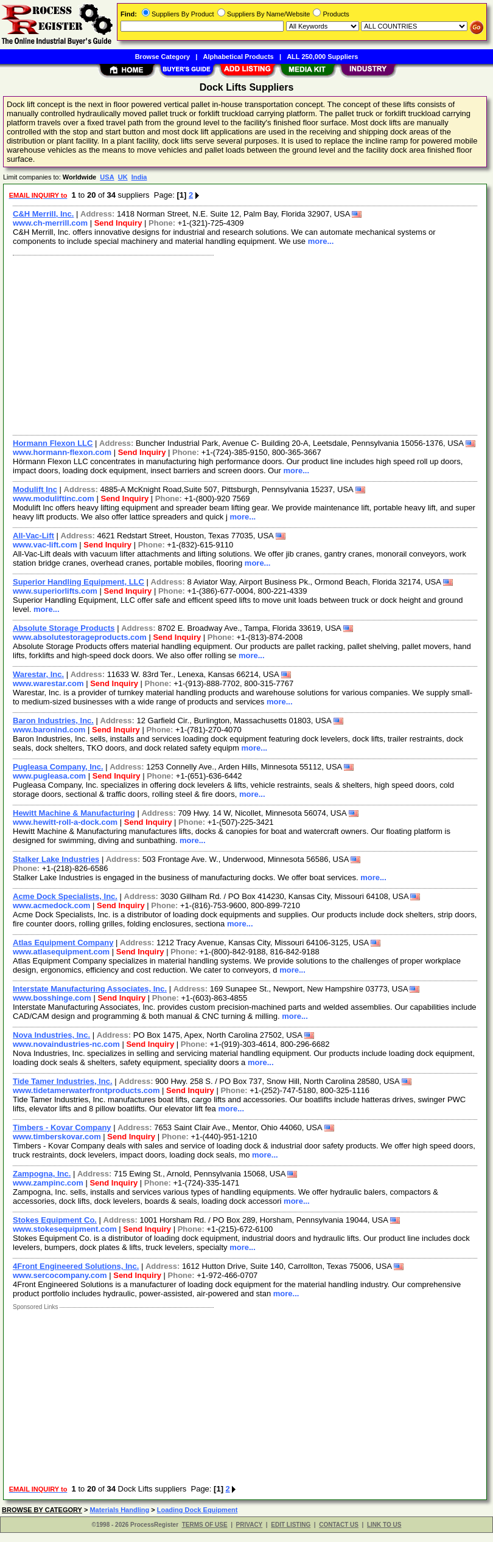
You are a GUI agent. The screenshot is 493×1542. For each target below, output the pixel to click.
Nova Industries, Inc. (51, 1035)
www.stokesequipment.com (65, 1229)
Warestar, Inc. (38, 674)
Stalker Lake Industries (56, 859)
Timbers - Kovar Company (62, 1127)
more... (321, 241)
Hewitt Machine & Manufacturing (74, 813)
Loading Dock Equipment (197, 1509)
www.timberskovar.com (57, 1136)
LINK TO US (384, 1524)
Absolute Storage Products (64, 628)
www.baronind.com (49, 729)
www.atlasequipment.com (61, 951)
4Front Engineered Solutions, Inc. (76, 1266)
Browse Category (162, 56)
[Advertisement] (242, 344)
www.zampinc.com (48, 1182)
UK (123, 177)
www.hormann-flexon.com (62, 452)
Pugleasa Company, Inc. (58, 766)
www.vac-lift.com (45, 544)
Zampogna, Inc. (42, 1173)
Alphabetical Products (238, 56)
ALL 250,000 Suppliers (322, 56)
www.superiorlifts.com (55, 591)
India (139, 177)
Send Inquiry (118, 222)
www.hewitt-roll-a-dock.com (65, 822)
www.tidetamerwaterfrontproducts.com (86, 1090)
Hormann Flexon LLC (53, 443)
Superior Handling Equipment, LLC (78, 581)
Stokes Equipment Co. (55, 1219)
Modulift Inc (35, 489)
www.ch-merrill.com (50, 222)
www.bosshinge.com (52, 997)
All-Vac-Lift (33, 535)
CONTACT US (338, 1524)
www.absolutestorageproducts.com (80, 637)
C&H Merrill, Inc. (43, 213)
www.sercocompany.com (60, 1275)
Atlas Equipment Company (63, 942)
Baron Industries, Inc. (53, 720)
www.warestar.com (48, 683)
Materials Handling (119, 1509)
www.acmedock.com (51, 905)
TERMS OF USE (205, 1524)
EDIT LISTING (290, 1524)
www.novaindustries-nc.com (66, 1044)
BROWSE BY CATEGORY (42, 1509)
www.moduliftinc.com (53, 498)
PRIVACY (249, 1524)
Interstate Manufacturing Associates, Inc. (90, 988)
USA (107, 177)
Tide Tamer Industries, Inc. (63, 1081)
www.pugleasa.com (49, 775)
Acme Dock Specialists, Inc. (65, 896)
